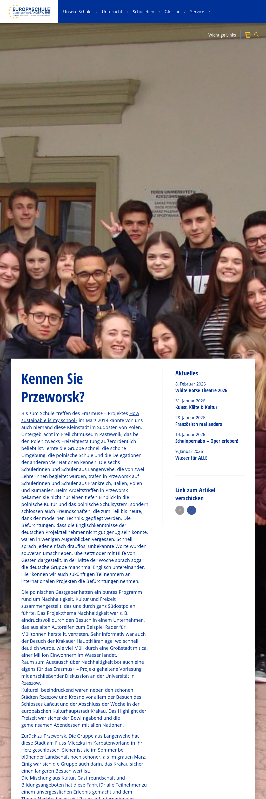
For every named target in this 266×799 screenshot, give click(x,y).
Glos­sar (172, 12)
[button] (179, 510)
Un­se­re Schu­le (77, 12)
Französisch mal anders (198, 423)
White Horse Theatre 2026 (201, 390)
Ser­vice (197, 12)
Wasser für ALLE (191, 457)
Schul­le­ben (143, 12)
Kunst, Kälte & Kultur (196, 407)
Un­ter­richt (112, 12)
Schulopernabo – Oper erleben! (206, 440)
